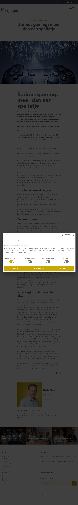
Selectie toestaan (39, 268)
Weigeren (15, 268)
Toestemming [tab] (15, 240)
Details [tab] (39, 240)
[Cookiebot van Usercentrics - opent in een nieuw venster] (63, 235)
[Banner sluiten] (73, 235)
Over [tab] (63, 240)
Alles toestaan (63, 268)
